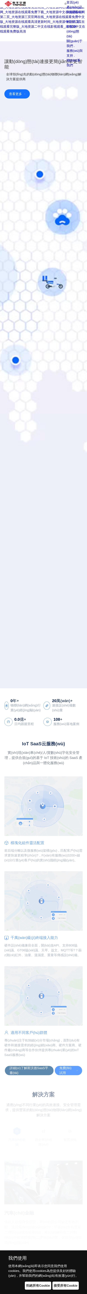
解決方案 (73, 22)
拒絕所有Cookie (38, 1285)
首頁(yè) (73, 2)
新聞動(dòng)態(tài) (73, 31)
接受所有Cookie (66, 1285)
